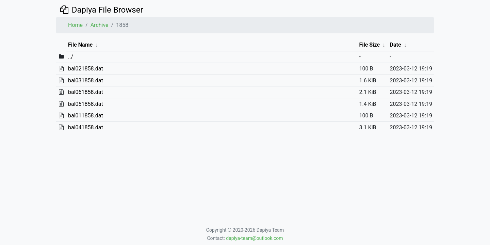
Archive (100, 25)
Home (75, 25)
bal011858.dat (85, 115)
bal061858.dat (85, 92)
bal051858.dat (85, 104)
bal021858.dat (85, 68)
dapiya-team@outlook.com (254, 238)
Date (395, 45)
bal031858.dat (85, 80)
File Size (369, 45)
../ (70, 56)
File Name (80, 45)
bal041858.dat (85, 127)
